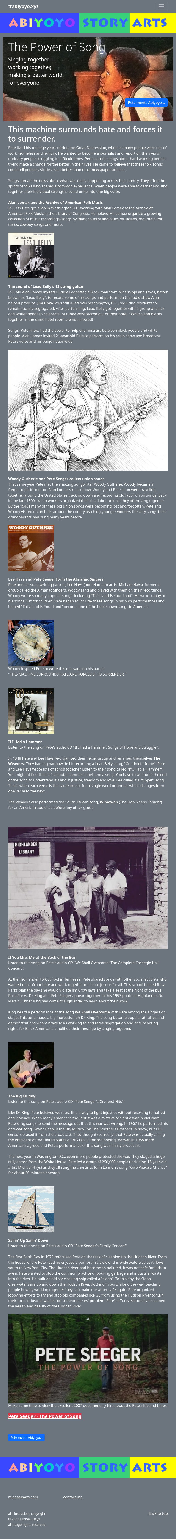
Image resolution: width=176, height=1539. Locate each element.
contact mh (72, 1497)
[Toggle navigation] (161, 6)
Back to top (158, 1513)
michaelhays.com (23, 1497)
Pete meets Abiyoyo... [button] (146, 102)
